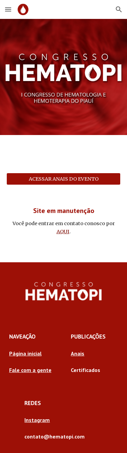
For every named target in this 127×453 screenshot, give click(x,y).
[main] (63, 221)
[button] (8, 9)
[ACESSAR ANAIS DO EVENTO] (64, 179)
